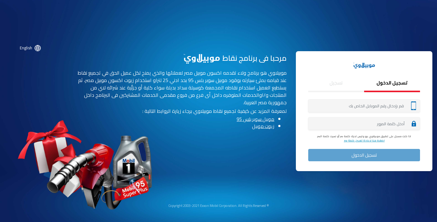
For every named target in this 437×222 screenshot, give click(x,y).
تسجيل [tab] (336, 82)
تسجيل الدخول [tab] (392, 82)
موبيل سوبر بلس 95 (255, 119)
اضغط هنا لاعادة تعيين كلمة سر (364, 140)
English (26, 47)
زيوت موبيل (263, 126)
